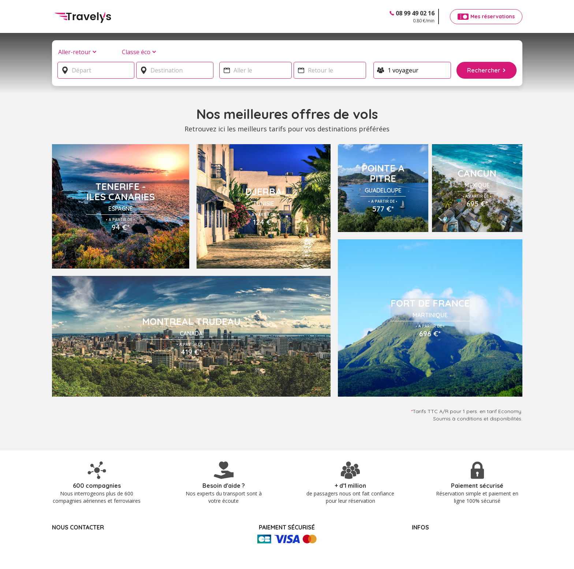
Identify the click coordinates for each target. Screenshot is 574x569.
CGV (417, 539)
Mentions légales (433, 524)
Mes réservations (433, 508)
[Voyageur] (412, 70)
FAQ (418, 516)
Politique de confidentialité (444, 531)
